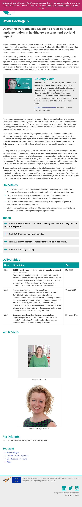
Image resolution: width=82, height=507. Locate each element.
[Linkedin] (64, 489)
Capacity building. (21, 249)
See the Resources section (45, 108)
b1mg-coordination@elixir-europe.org (66, 493)
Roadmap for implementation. (27, 234)
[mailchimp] (76, 489)
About (9, 462)
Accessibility (75, 495)
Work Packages (13, 453)
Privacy (67, 495)
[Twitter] (71, 489)
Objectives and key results (17, 459)
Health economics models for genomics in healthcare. (38, 242)
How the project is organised (17, 456)
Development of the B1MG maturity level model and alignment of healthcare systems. (40, 225)
